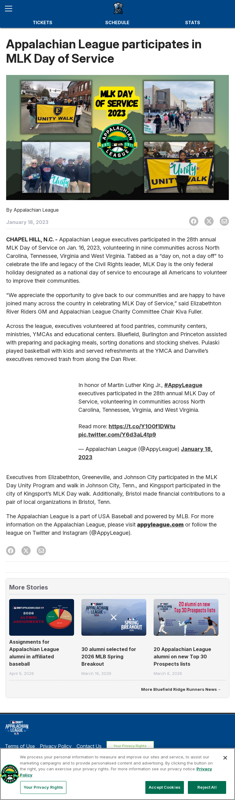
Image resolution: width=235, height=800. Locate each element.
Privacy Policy (56, 745)
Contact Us (89, 745)
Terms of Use (20, 745)
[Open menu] (11, 8)
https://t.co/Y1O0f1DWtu (142, 426)
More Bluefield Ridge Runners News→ (181, 689)
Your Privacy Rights (133, 745)
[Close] (225, 758)
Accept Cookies (165, 787)
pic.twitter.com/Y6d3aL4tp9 (117, 434)
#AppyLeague (183, 385)
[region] (117, 774)
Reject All (206, 787)
